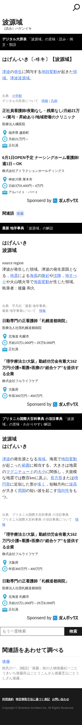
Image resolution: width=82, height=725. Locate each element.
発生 (18, 72)
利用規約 (8, 699)
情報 (45, 101)
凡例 (54, 101)
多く (41, 484)
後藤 (20, 213)
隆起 (45, 275)
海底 (34, 275)
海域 (41, 459)
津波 (6, 72)
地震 (14, 275)
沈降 (57, 275)
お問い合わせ (60, 699)
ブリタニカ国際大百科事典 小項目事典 (32, 419)
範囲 (26, 465)
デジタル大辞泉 (14, 39)
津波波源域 (20, 78)
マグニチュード (20, 472)
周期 (22, 490)
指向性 (63, 490)
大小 (41, 472)
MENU (5, 8)
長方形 (56, 478)
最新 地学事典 (13, 228)
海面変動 (41, 282)
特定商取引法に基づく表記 (33, 699)
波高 (73, 484)
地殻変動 (49, 72)
